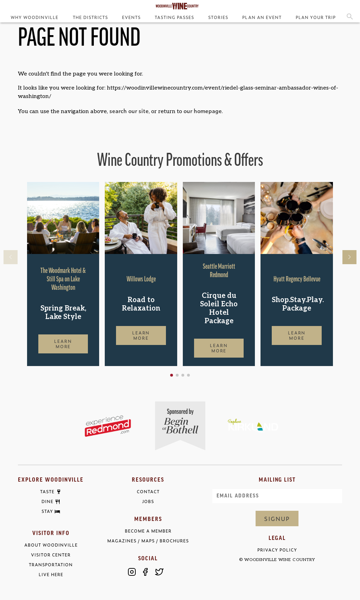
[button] (171, 375)
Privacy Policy (277, 550)
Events (131, 17)
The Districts (90, 17)
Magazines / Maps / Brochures (148, 540)
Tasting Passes (174, 17)
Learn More (63, 344)
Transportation (51, 564)
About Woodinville (51, 545)
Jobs (148, 501)
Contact (148, 491)
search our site (129, 110)
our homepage (203, 110)
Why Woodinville (34, 17)
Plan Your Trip (316, 17)
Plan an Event (261, 17)
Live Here (51, 574)
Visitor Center (51, 554)
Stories (218, 17)
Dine (47, 501)
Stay (47, 511)
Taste (47, 492)
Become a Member (148, 531)
